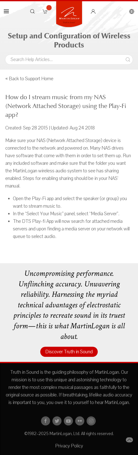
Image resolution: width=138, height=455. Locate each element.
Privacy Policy (69, 446)
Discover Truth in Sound (69, 352)
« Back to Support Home (29, 78)
